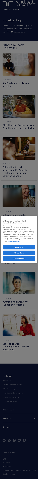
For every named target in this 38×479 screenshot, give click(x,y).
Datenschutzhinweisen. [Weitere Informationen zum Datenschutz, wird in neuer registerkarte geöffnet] (14, 241)
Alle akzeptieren (19, 258)
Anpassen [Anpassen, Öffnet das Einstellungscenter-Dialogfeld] (19, 247)
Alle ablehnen (19, 253)
